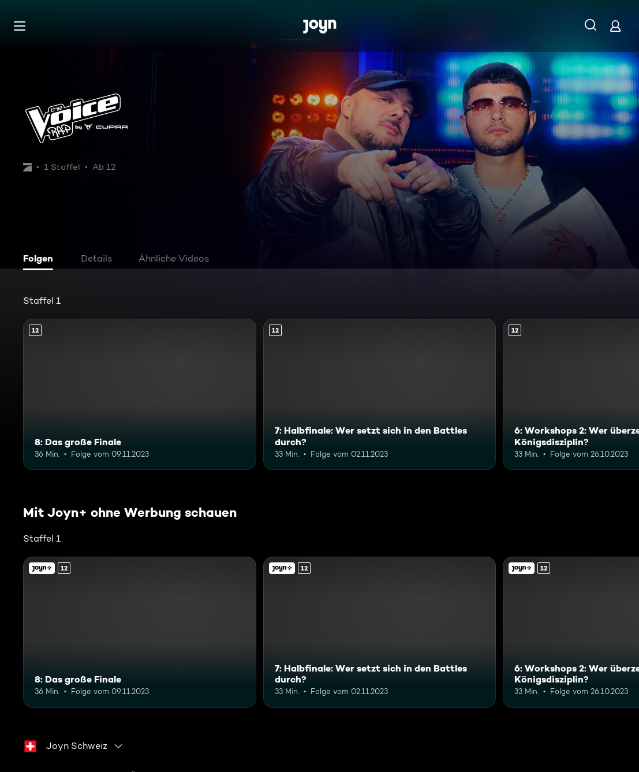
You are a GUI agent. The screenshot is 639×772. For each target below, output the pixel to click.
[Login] (615, 26)
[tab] (41, 259)
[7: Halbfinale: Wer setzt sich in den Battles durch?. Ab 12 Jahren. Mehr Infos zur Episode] (379, 394)
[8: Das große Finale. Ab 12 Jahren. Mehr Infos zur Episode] (139, 394)
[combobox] (74, 746)
